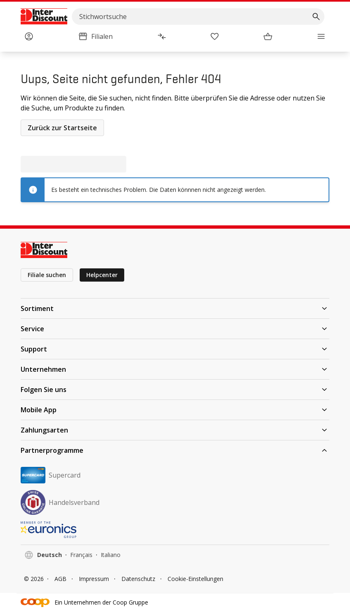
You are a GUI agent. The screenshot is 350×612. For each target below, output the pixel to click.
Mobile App (175, 410)
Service (175, 329)
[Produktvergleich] (162, 36)
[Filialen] (95, 36)
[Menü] (321, 36)
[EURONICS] (175, 529)
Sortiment (175, 308)
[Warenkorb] (268, 36)
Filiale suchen (47, 275)
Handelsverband (60, 502)
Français (81, 555)
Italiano (111, 555)
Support (175, 349)
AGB (60, 579)
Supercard (50, 475)
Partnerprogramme (175, 450)
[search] (198, 16)
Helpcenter (102, 275)
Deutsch (49, 555)
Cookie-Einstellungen (195, 579)
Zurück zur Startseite (62, 127)
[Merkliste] (214, 36)
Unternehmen (175, 369)
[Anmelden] (29, 36)
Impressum (94, 579)
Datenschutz (138, 579)
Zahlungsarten (175, 430)
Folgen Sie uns (175, 389)
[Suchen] (316, 16)
